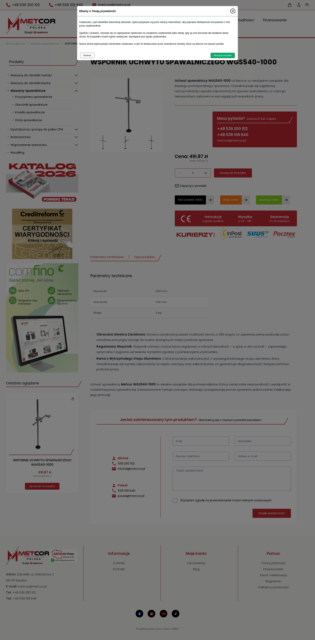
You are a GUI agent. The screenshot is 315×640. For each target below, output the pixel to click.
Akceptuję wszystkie (223, 55)
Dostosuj (87, 55)
